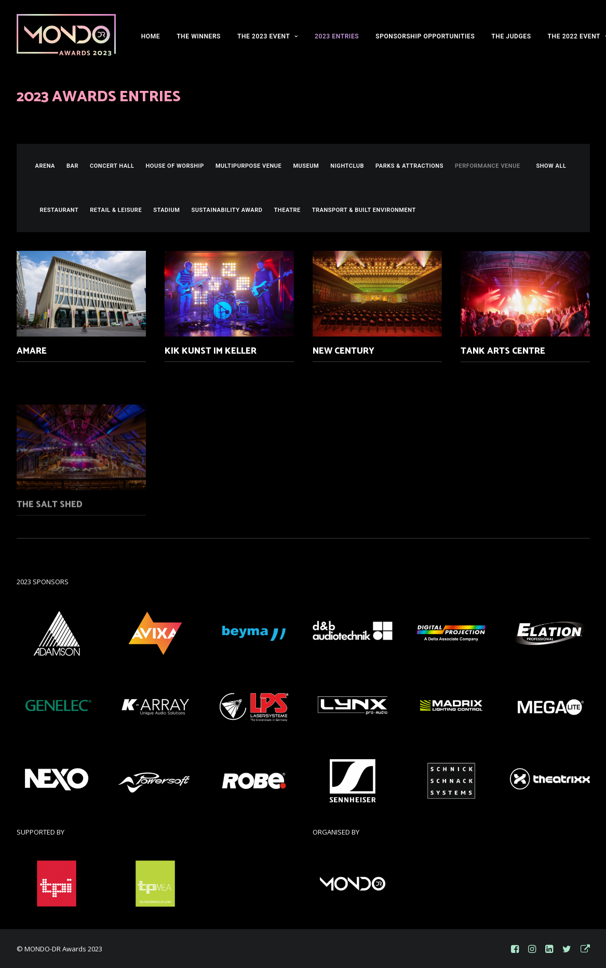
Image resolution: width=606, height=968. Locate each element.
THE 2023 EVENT (267, 36)
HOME (150, 36)
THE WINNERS (199, 36)
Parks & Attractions (409, 166)
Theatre (287, 210)
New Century (343, 363)
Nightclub (347, 166)
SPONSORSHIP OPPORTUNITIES (425, 36)
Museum (306, 166)
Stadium (166, 210)
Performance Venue (487, 166)
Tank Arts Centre (503, 391)
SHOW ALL (551, 166)
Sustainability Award (226, 210)
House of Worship (175, 166)
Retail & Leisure (116, 210)
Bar (72, 166)
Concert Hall (112, 166)
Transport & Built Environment (364, 210)
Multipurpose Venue (248, 166)
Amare (32, 351)
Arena (45, 166)
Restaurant (59, 210)
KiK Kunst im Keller (211, 352)
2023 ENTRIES (337, 36)
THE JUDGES (511, 36)
